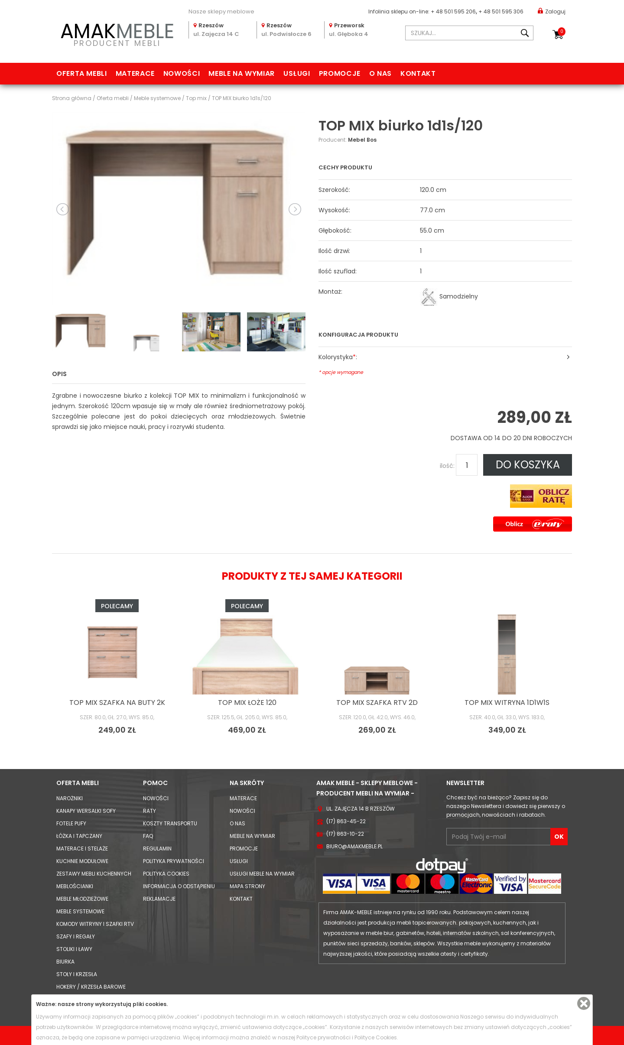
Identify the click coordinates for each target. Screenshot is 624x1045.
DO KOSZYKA (528, 465)
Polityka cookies (166, 873)
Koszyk (562, 31)
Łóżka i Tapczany (79, 836)
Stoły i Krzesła (76, 974)
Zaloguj (552, 11)
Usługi (296, 73)
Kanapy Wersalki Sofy (86, 811)
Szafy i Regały (75, 936)
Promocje (340, 73)
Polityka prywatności (173, 861)
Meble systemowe (80, 911)
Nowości (181, 73)
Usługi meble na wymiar (262, 873)
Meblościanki (74, 886)
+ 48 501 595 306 (500, 11)
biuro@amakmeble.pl (354, 846)
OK (559, 836)
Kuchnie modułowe (82, 861)
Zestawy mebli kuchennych (93, 873)
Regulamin (157, 848)
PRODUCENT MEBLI (117, 33)
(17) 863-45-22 (346, 821)
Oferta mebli (81, 73)
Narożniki (69, 798)
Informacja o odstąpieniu (179, 886)
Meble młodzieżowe (82, 898)
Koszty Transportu (170, 823)
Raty (149, 811)
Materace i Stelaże (82, 848)
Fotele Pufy (71, 823)
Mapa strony (247, 886)
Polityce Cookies (375, 1037)
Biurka (65, 961)
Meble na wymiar (241, 73)
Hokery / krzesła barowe (91, 986)
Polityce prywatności (323, 1037)
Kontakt (418, 73)
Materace (135, 73)
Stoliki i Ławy (74, 949)
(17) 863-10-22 (345, 833)
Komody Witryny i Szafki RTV (95, 924)
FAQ (148, 836)
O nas (380, 73)
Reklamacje (159, 898)
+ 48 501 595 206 (453, 11)
